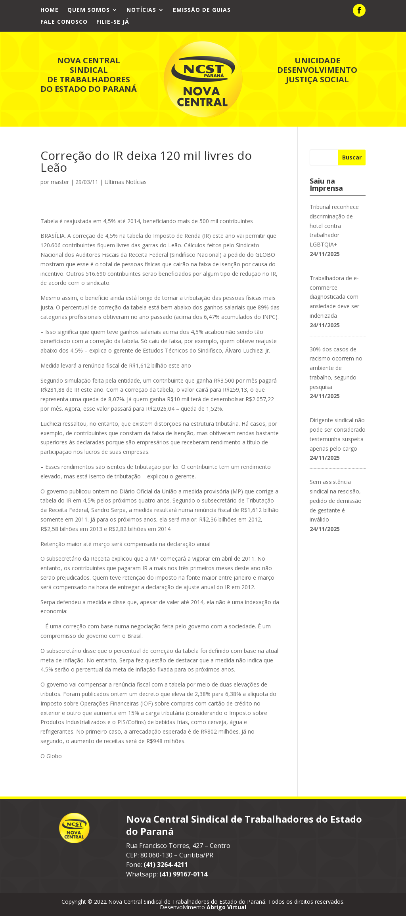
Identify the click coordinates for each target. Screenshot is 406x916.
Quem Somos (88, 10)
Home (49, 10)
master (60, 182)
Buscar (352, 157)
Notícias (141, 10)
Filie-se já (112, 22)
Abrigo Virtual (226, 907)
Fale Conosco (64, 22)
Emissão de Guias (202, 10)
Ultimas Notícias (126, 182)
